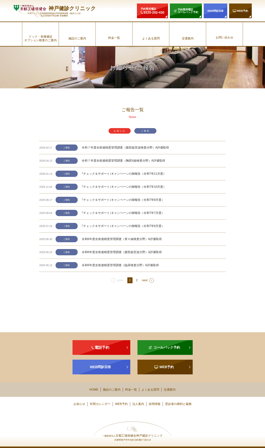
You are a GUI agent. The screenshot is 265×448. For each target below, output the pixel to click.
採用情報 (154, 403)
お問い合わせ (224, 37)
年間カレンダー (100, 403)
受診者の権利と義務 (178, 403)
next (144, 280)
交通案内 (188, 38)
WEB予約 (121, 403)
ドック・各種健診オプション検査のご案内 (40, 38)
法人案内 (138, 403)
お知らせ (120, 131)
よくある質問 (151, 38)
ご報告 (145, 131)
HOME (93, 389)
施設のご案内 (77, 38)
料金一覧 (114, 37)
